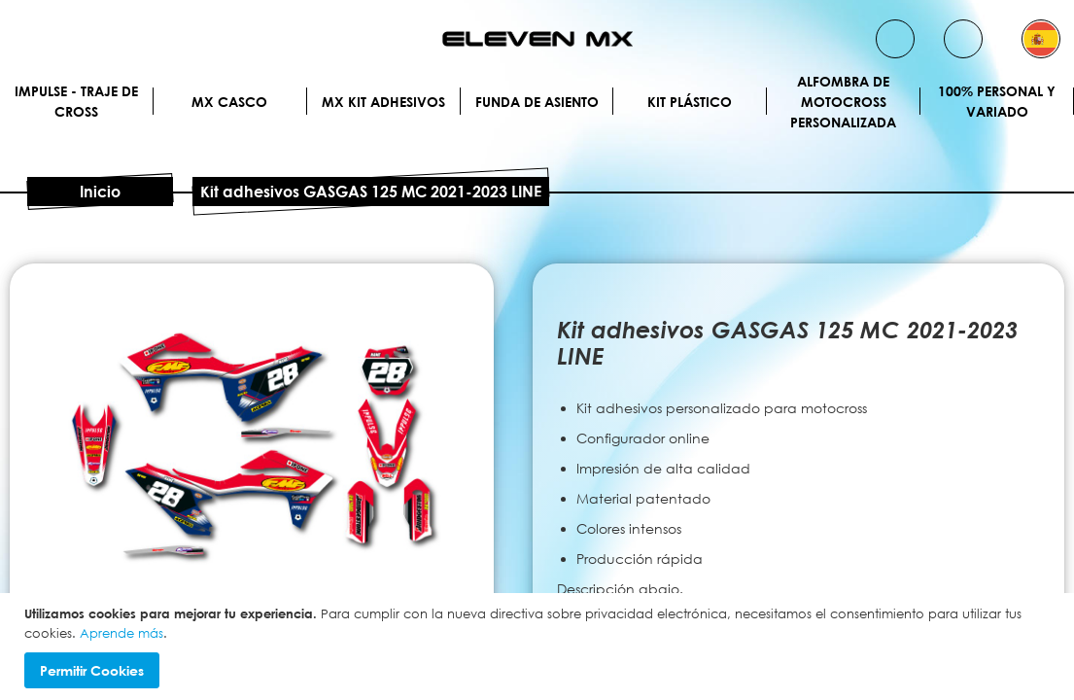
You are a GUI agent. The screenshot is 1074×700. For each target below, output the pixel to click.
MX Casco (229, 101)
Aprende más (121, 633)
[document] (539, 646)
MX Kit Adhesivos (383, 101)
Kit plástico (689, 101)
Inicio (100, 191)
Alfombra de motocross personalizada (843, 101)
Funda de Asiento (537, 101)
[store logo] (537, 39)
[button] (1041, 38)
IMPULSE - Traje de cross (76, 101)
